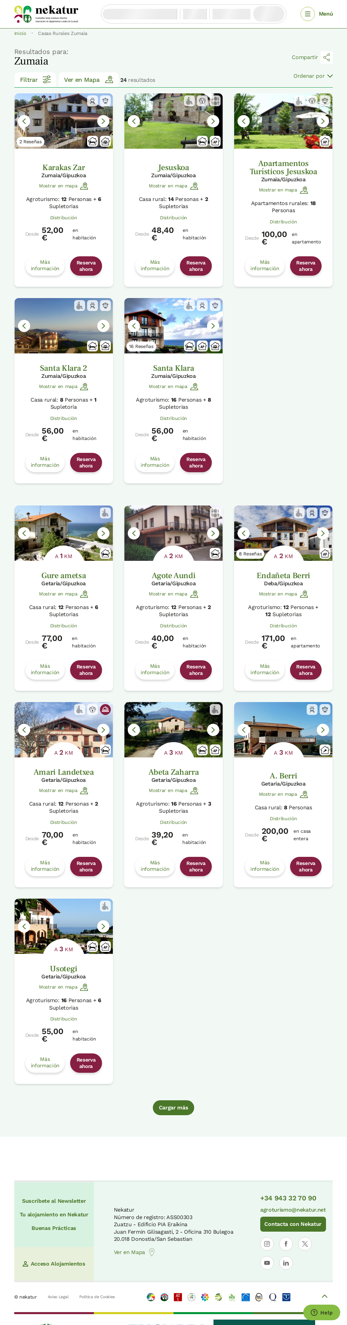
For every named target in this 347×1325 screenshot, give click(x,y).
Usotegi (63, 968)
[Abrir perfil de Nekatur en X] (305, 1244)
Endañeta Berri (283, 575)
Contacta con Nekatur (293, 1224)
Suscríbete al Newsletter (54, 1201)
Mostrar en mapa (63, 186)
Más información (45, 265)
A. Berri (283, 776)
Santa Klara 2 (63, 368)
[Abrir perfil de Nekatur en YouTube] (267, 1263)
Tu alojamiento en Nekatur (54, 1214)
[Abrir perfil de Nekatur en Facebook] (286, 1244)
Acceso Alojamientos (54, 1263)
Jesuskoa (173, 167)
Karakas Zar (63, 167)
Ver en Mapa (88, 79)
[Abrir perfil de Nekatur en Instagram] (267, 1244)
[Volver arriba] (324, 1297)
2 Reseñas (30, 141)
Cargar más (173, 1107)
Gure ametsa (63, 575)
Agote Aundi (173, 575)
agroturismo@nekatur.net (293, 1210)
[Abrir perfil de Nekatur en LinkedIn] (286, 1263)
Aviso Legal (58, 1296)
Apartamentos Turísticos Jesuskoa (283, 167)
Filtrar (35, 79)
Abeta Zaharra (173, 772)
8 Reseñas (250, 553)
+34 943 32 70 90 (288, 1198)
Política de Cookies (97, 1296)
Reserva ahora (86, 266)
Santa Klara (173, 368)
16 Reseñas (141, 346)
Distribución (63, 217)
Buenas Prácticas (54, 1228)
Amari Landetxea (64, 772)
